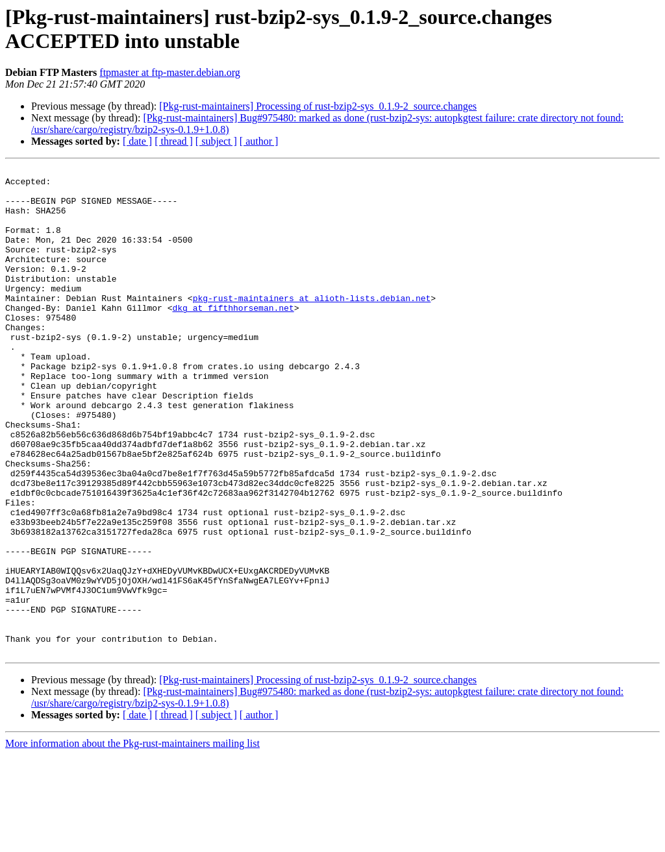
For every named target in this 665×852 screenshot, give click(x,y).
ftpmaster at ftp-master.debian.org (169, 72)
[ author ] (259, 141)
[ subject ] (216, 141)
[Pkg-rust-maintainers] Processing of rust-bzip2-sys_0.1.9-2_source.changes (318, 106)
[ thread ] (174, 141)
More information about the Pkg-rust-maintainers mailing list (132, 840)
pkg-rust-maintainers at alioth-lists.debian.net (312, 325)
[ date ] (137, 141)
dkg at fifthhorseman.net (233, 337)
